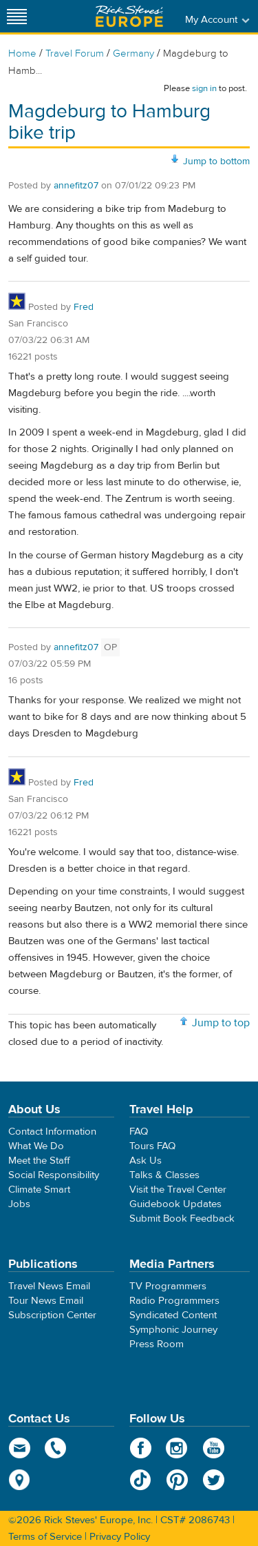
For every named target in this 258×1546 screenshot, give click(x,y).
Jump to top (221, 1023)
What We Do (36, 1146)
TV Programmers (167, 1286)
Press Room (156, 1344)
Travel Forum (74, 53)
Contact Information (52, 1131)
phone (56, 1448)
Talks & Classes (164, 1175)
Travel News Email (49, 1286)
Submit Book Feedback (182, 1218)
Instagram (177, 1448)
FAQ (138, 1131)
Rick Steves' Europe (129, 16)
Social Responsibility (53, 1175)
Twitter (213, 1480)
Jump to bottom (216, 161)
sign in (204, 88)
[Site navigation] (17, 16)
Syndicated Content (173, 1315)
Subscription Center (52, 1315)
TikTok (140, 1480)
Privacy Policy (119, 1536)
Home (22, 53)
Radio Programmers (174, 1300)
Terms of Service (45, 1536)
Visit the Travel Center (177, 1189)
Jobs (19, 1204)
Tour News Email (45, 1300)
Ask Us (145, 1160)
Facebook (140, 1448)
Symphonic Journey (173, 1329)
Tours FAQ (152, 1146)
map (19, 1480)
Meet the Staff (39, 1160)
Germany (133, 53)
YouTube (213, 1448)
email (19, 1448)
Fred (84, 307)
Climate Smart (39, 1189)
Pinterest (177, 1480)
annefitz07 (76, 185)
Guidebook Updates (175, 1204)
